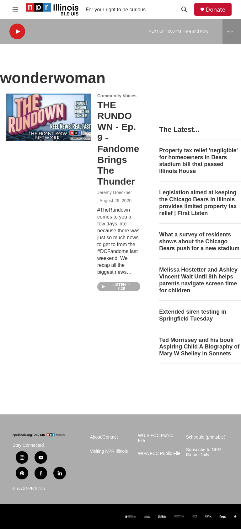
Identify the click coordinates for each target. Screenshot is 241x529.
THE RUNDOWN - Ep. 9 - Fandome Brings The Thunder (118, 143)
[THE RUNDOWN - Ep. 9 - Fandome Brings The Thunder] (48, 117)
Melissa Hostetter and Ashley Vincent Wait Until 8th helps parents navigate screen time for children (198, 280)
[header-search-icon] (184, 9)
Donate (215, 9)
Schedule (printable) (205, 437)
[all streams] (231, 31)
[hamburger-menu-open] (15, 9)
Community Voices (117, 95)
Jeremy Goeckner (114, 192)
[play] (17, 31)
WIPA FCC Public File (159, 453)
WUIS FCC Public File (155, 438)
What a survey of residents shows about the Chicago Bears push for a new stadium (199, 241)
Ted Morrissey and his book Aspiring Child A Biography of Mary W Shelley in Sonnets (199, 347)
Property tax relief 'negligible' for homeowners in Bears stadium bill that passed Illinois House (198, 160)
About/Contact (104, 437)
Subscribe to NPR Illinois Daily (203, 452)
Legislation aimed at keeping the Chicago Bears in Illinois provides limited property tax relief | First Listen (198, 202)
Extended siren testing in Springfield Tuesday (192, 315)
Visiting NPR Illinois (109, 451)
